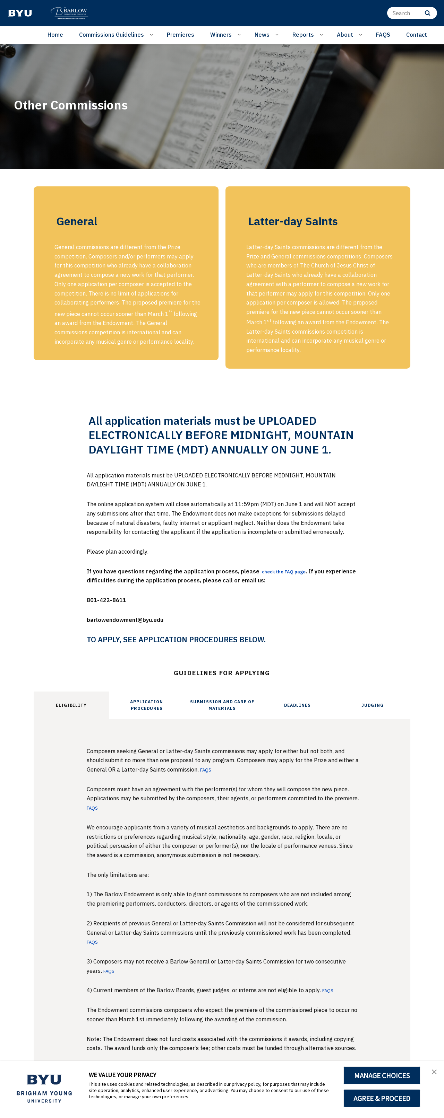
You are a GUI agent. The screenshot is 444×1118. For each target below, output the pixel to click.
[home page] (20, 13)
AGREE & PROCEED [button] (382, 1098)
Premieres (180, 34)
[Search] (412, 13)
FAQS (383, 34)
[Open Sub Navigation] (152, 34)
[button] (432, 1074)
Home (55, 34)
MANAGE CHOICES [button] (382, 1075)
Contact (416, 34)
